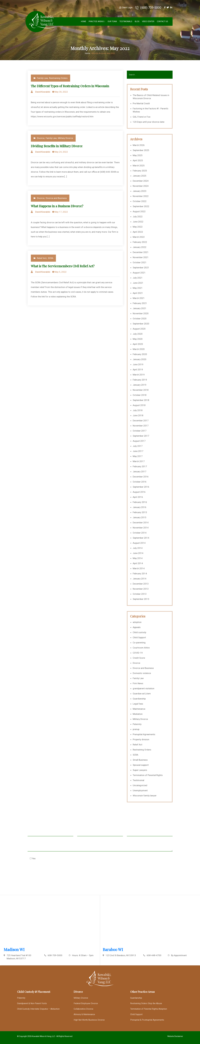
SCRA (50, 258)
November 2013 (141, 589)
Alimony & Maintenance (84, 1014)
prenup (136, 729)
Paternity (137, 724)
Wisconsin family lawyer (144, 795)
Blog (137, 21)
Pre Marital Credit (141, 103)
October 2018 (139, 395)
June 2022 (138, 221)
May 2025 (138, 155)
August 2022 (139, 211)
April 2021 (138, 293)
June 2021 (138, 283)
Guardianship (139, 698)
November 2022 (141, 196)
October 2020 (139, 318)
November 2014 (141, 527)
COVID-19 (138, 652)
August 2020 (139, 328)
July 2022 (138, 216)
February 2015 (140, 512)
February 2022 (140, 242)
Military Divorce (65, 138)
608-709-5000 (55, 955)
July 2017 (138, 446)
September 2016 (141, 487)
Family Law (42, 78)
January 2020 (139, 359)
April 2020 (138, 344)
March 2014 (139, 568)
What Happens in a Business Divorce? (57, 206)
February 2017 (140, 466)
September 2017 (141, 436)
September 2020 (141, 323)
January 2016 (139, 507)
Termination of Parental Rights (148, 775)
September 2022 (141, 206)
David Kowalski (42, 91)
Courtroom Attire (141, 647)
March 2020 (139, 349)
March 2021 (139, 298)
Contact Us (162, 21)
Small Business (140, 760)
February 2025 (140, 170)
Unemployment (140, 790)
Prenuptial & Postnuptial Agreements (147, 1020)
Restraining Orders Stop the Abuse (146, 1003)
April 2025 (138, 160)
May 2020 (138, 339)
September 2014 (141, 538)
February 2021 (140, 303)
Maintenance (139, 709)
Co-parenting (139, 642)
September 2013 (141, 599)
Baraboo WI (113, 949)
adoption (137, 622)
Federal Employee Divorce (86, 1003)
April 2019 (138, 369)
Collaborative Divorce (83, 1009)
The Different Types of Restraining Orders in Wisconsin (70, 86)
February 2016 (140, 502)
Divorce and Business (56, 198)
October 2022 (139, 201)
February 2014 (140, 573)
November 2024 (141, 186)
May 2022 (138, 226)
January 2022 (139, 247)
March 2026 (139, 145)
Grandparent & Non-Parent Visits (32, 1003)
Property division (141, 739)
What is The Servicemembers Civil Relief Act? (62, 266)
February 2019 (140, 379)
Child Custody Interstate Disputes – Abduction (38, 1009)
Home (83, 21)
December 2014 (141, 522)
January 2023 (139, 191)
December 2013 (141, 583)
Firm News (138, 683)
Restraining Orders (58, 78)
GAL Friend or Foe (141, 116)
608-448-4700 (154, 955)
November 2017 (141, 425)
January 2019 (139, 385)
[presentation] (47, 871)
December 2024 (141, 181)
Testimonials (125, 21)
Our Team (112, 21)
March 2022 (139, 237)
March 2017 (139, 461)
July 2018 (138, 410)
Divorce (40, 138)
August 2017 (139, 441)
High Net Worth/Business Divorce (89, 1020)
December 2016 (141, 476)
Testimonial (138, 780)
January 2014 (139, 578)
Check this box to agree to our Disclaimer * (53, 858)
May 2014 (138, 558)
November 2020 (141, 313)
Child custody (139, 632)
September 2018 (141, 400)
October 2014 (139, 532)
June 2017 (138, 451)
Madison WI (14, 949)
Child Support (139, 637)
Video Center (148, 21)
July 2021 (138, 277)
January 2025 (139, 175)
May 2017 (138, 456)
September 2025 (141, 150)
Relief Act (42, 258)
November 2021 (141, 257)
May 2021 (138, 288)
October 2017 (139, 430)
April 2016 (138, 497)
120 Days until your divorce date (148, 122)
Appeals (137, 627)
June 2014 (138, 553)
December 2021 (141, 252)
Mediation (138, 714)
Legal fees (138, 703)
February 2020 (140, 354)
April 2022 (138, 232)
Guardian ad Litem (142, 693)
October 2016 (139, 481)
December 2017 (141, 420)
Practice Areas (96, 21)
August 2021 (139, 272)
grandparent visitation (143, 688)
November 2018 (141, 390)
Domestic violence (142, 673)
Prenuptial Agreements (144, 734)
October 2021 (139, 262)
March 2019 (139, 374)
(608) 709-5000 (148, 7)
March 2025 (139, 165)
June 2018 (138, 415)
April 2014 (138, 563)
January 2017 (139, 471)
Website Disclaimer (175, 1036)
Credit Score (139, 658)
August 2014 (139, 543)
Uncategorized (140, 785)
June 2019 (138, 364)
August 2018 (139, 405)
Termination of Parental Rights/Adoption (148, 1009)
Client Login (125, 7)
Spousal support (141, 765)
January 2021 (139, 308)
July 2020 (138, 334)
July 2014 (138, 548)
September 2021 (141, 267)
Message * (100, 846)
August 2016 (139, 492)
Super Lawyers (140, 770)
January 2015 (139, 517)
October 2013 (139, 594)
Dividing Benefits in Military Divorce (56, 146)
